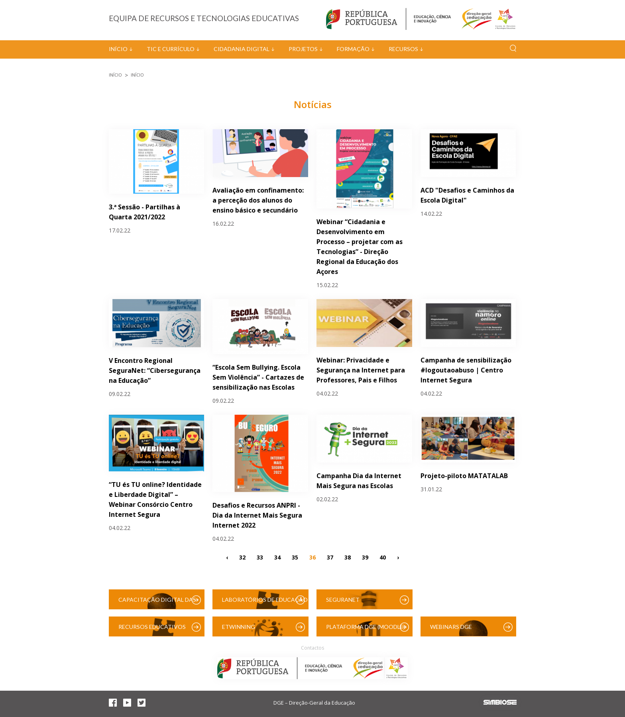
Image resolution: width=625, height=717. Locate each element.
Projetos (303, 48)
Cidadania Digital (241, 48)
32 (242, 557)
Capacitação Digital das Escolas (157, 602)
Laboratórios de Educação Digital (265, 602)
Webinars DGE (451, 626)
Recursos (403, 48)
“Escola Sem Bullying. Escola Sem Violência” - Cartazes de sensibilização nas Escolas (258, 377)
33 (260, 557)
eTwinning (238, 626)
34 (277, 557)
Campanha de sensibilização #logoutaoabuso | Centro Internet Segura (466, 370)
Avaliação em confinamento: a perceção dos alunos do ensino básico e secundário (258, 200)
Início (118, 48)
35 (295, 557)
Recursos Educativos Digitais (152, 629)
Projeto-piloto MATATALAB (464, 475)
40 (382, 557)
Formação (353, 48)
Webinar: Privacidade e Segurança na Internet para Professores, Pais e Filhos (360, 370)
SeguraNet (343, 599)
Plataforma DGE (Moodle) (365, 626)
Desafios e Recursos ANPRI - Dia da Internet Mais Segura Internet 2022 (257, 515)
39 (365, 557)
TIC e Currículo (171, 48)
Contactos (312, 647)
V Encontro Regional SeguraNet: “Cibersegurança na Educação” (154, 370)
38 (347, 557)
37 (330, 557)
